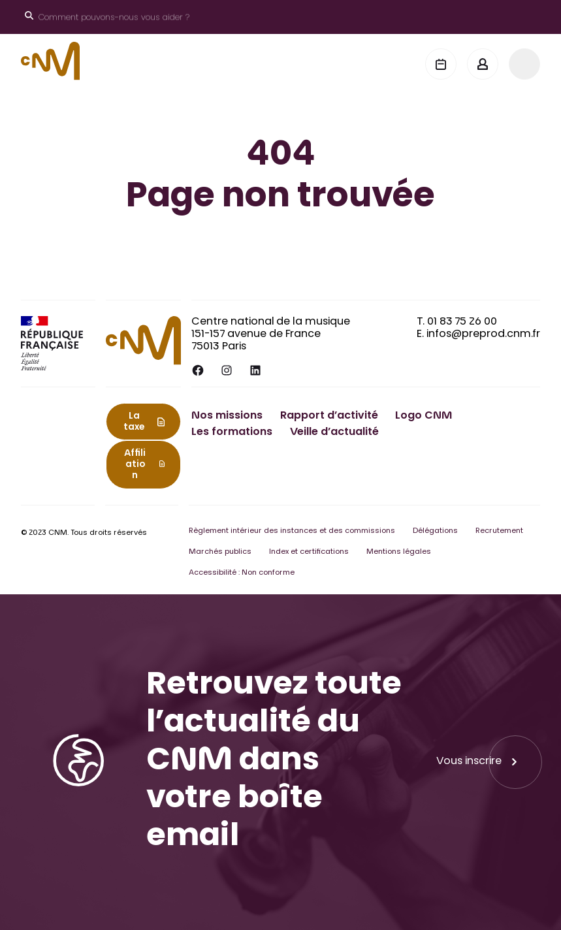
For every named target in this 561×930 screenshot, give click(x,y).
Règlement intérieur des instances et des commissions (292, 531)
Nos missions (227, 416)
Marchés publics (220, 552)
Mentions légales (398, 552)
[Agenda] (441, 64)
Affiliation (135, 465)
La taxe (133, 422)
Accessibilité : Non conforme (242, 573)
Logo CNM (423, 416)
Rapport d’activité (329, 416)
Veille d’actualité (334, 432)
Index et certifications (309, 552)
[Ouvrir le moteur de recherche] (107, 17)
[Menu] (524, 64)
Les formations (231, 432)
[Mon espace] (482, 64)
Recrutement (499, 531)
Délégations (435, 531)
